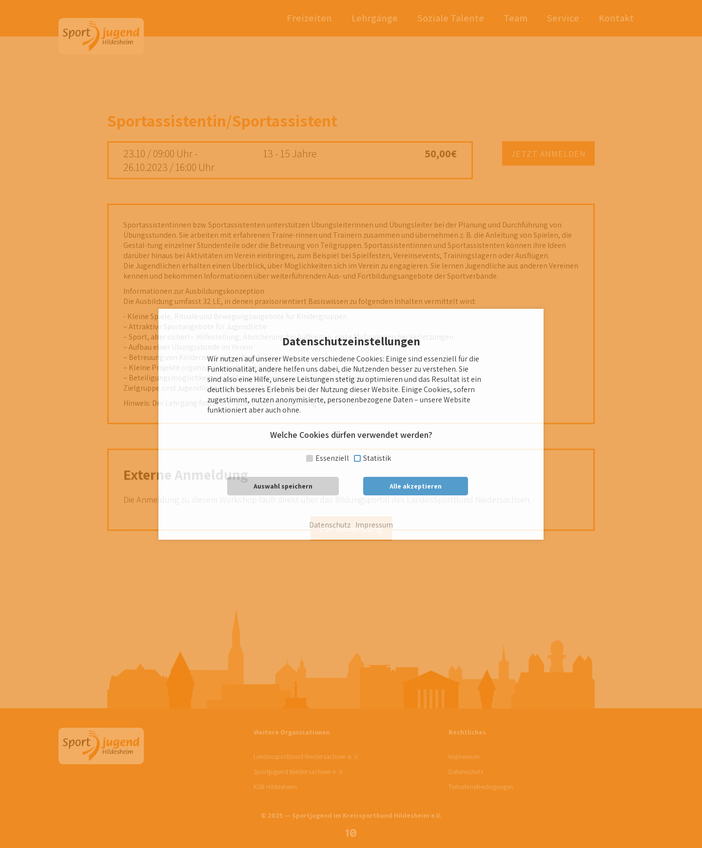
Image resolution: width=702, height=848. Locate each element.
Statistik (377, 458)
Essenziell (332, 458)
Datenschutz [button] (330, 525)
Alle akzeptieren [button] (416, 486)
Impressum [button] (374, 525)
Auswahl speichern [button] (283, 486)
